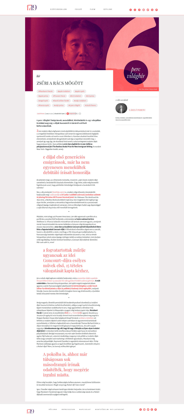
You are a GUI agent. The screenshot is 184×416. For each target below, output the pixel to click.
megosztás (71, 113)
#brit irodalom (75, 96)
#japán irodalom (64, 91)
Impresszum (68, 409)
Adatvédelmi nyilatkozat (110, 409)
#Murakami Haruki (45, 91)
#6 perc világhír (74, 105)
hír (38, 76)
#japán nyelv (79, 91)
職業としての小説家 (73, 313)
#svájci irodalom (80, 101)
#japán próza (43, 96)
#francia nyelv (43, 105)
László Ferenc (41, 113)
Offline (108, 9)
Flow (93, 9)
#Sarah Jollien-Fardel (61, 101)
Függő (78, 9)
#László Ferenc (90, 105)
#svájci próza (58, 105)
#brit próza (90, 96)
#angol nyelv (43, 101)
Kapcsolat (85, 409)
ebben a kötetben (87, 318)
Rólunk (53, 409)
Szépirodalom (58, 9)
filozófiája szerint (58, 192)
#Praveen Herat (59, 96)
